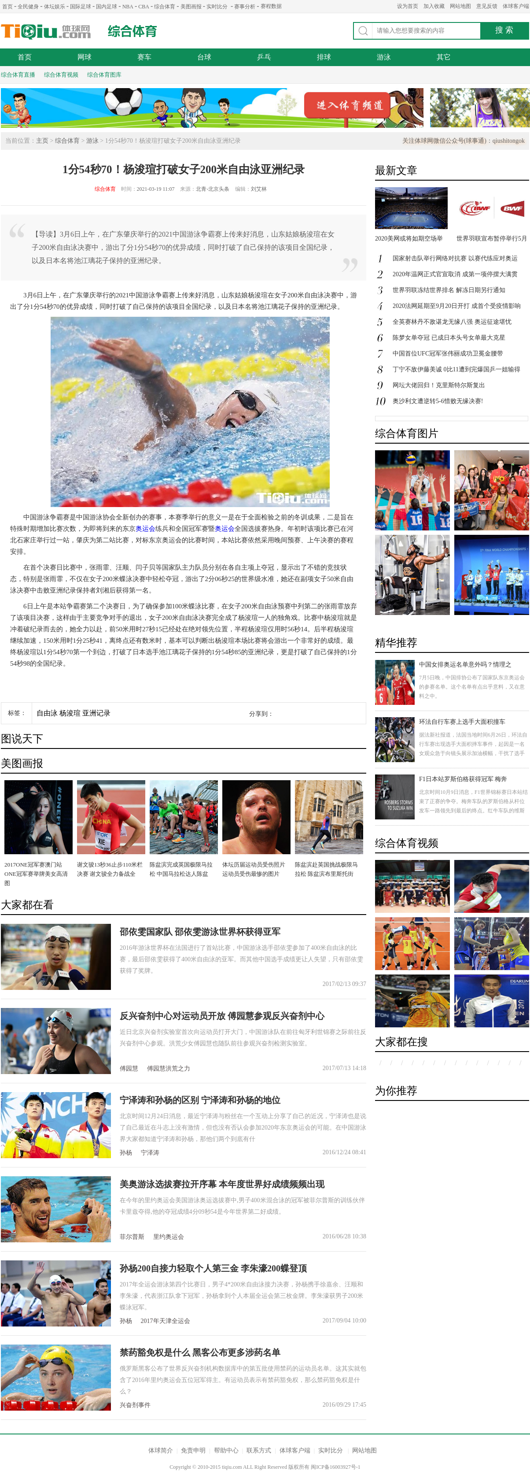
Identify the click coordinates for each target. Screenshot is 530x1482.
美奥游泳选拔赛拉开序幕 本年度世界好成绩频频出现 (222, 1184)
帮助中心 (226, 1450)
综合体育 (164, 7)
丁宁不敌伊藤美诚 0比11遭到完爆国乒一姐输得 (456, 369)
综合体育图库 (104, 74)
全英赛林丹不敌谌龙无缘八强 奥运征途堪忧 (452, 322)
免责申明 (193, 1450)
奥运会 (145, 528)
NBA (127, 7)
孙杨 (126, 1152)
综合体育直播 (18, 74)
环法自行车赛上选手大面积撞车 (462, 722)
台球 (204, 57)
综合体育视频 (61, 74)
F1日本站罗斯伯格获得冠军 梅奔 (463, 779)
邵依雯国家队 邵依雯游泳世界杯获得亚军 (200, 932)
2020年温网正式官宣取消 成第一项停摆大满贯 (455, 274)
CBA (143, 7)
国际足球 (80, 7)
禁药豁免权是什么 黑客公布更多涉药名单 (200, 1352)
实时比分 (217, 7)
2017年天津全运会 (165, 1321)
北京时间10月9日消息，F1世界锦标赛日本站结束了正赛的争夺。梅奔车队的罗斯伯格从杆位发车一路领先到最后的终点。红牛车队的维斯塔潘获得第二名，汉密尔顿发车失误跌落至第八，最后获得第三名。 (473, 810)
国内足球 (106, 7)
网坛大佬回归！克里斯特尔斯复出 (439, 385)
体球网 (46, 32)
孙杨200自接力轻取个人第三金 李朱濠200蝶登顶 (213, 1268)
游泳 (384, 57)
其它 (444, 57)
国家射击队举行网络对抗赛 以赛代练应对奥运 (455, 258)
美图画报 (191, 7)
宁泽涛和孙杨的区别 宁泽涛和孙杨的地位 (200, 1100)
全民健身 (28, 7)
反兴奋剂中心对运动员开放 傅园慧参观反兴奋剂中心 (222, 1016)
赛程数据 (271, 6)
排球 (324, 57)
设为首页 (407, 6)
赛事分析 (244, 7)
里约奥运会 (168, 1237)
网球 (84, 57)
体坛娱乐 (54, 7)
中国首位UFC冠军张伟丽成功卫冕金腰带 (448, 353)
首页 (7, 7)
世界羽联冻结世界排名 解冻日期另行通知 (449, 290)
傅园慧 (129, 1068)
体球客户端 (516, 6)
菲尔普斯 (132, 1237)
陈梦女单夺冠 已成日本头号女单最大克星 (449, 337)
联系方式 (259, 1450)
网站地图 (460, 6)
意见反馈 (486, 6)
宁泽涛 (150, 1152)
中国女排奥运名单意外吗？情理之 (465, 664)
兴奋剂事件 (135, 1405)
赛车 (144, 57)
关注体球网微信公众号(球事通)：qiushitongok (463, 140)
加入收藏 (434, 6)
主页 (42, 140)
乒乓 (264, 57)
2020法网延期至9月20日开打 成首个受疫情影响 (457, 306)
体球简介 (160, 1450)
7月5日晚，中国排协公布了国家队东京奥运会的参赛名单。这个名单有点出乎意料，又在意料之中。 (472, 686)
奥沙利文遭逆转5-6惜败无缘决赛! (438, 401)
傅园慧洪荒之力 (168, 1068)
